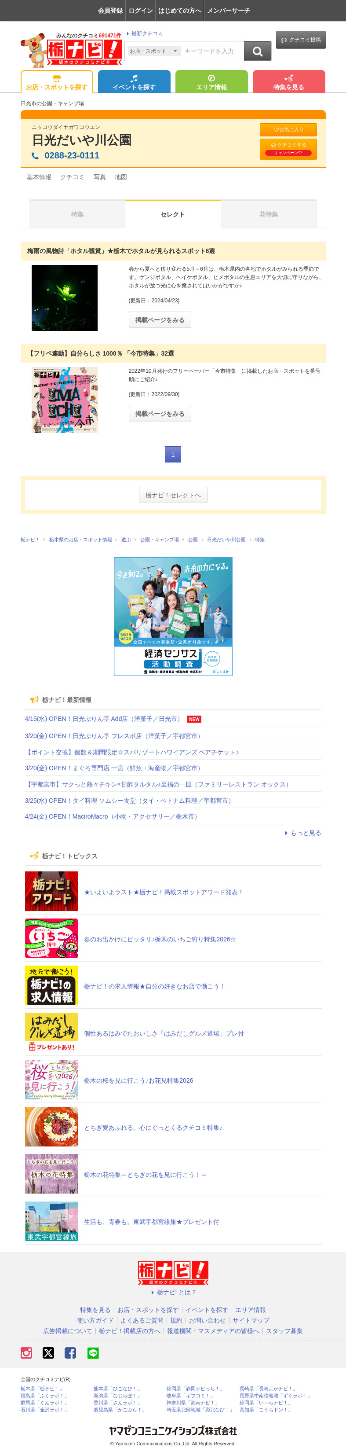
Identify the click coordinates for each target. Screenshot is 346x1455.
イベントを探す (134, 83)
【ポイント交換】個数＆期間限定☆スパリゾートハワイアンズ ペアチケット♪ (132, 752)
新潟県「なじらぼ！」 (118, 1395)
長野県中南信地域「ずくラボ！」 (276, 1395)
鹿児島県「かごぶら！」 (120, 1409)
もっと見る (302, 832)
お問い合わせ (207, 1320)
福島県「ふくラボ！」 (45, 1395)
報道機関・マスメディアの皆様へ (213, 1330)
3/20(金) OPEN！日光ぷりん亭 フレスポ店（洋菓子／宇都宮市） (114, 735)
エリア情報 (211, 83)
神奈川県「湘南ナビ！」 (193, 1402)
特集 (77, 214)
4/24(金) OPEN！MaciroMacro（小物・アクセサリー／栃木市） (112, 816)
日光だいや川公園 (81, 140)
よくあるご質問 (142, 1320)
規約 (176, 1320)
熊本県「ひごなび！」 (118, 1388)
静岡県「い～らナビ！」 (266, 1402)
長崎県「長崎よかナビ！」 (269, 1388)
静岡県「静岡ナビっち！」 (196, 1388)
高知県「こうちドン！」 (266, 1409)
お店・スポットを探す (56, 83)
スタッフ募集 (284, 1330)
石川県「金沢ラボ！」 (45, 1409)
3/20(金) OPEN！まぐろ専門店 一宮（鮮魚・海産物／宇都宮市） (114, 768)
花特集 (268, 214)
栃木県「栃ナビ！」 (42, 1388)
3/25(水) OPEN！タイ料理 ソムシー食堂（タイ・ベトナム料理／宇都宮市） (129, 800)
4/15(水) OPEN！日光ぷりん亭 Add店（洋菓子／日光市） (104, 718)
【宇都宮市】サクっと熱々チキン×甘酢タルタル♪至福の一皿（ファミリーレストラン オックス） (158, 784)
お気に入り (288, 129)
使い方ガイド (95, 1320)
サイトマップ (251, 1320)
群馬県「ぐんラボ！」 (45, 1402)
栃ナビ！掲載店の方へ (129, 1330)
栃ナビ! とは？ (173, 1292)
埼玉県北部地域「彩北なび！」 (200, 1409)
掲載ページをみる (160, 319)
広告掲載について (67, 1330)
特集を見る (288, 83)
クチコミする (288, 148)
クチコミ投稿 (301, 40)
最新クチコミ (143, 33)
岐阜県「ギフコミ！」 (191, 1395)
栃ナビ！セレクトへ (173, 495)
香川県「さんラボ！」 (118, 1402)
